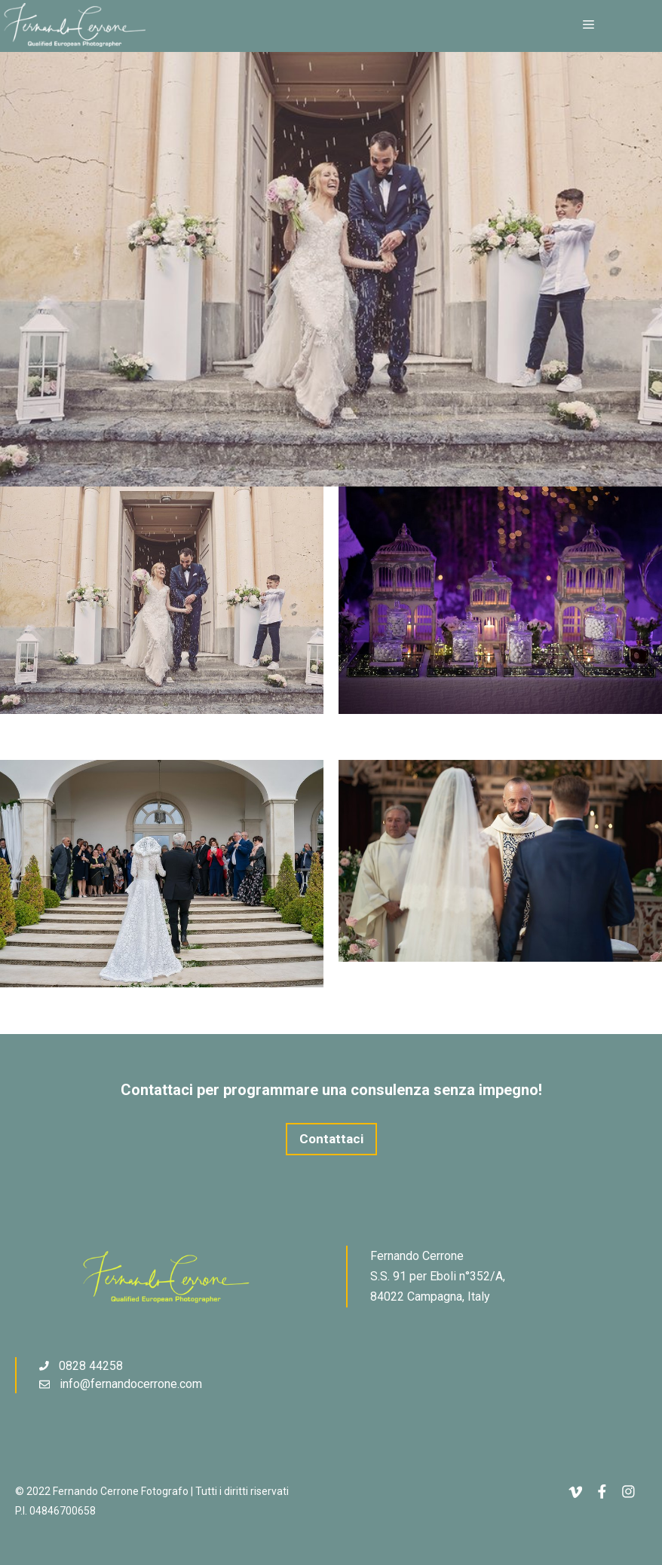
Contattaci (331, 1138)
